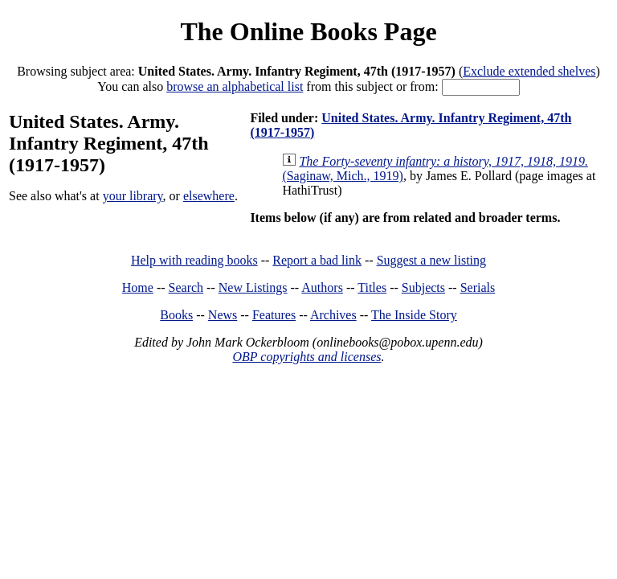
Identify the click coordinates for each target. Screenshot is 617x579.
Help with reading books (194, 260)
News (222, 315)
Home (137, 287)
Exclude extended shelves (529, 71)
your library (133, 196)
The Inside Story (414, 315)
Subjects (423, 287)
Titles (372, 287)
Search (186, 287)
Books (176, 315)
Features (274, 315)
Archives (333, 315)
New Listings (253, 287)
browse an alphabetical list (234, 86)
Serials (478, 287)
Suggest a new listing (431, 260)
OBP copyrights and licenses (306, 356)
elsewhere (209, 196)
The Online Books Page (308, 31)
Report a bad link (317, 260)
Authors (322, 287)
